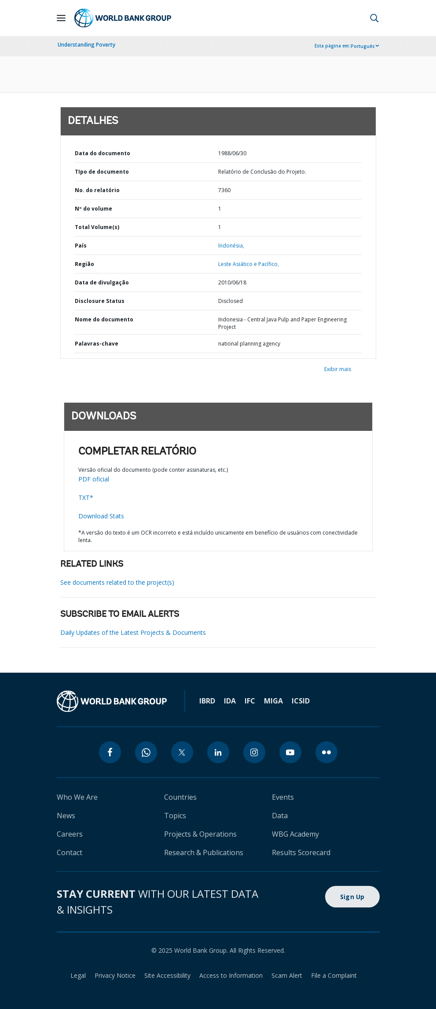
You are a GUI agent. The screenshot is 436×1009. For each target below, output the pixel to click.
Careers (70, 834)
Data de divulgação (102, 282)
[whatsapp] (146, 752)
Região (84, 264)
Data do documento (102, 153)
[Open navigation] (61, 18)
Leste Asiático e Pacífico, (248, 264)
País (81, 245)
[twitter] (182, 752)
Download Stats (101, 516)
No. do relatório (97, 190)
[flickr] (326, 752)
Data (280, 815)
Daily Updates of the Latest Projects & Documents (133, 632)
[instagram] (254, 752)
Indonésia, (231, 245)
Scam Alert (286, 975)
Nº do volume (93, 208)
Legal (78, 975)
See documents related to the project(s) (117, 582)
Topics (175, 815)
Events (283, 797)
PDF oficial (93, 479)
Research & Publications (203, 852)
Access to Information (231, 975)
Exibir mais (337, 369)
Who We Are (77, 797)
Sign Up (352, 896)
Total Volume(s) (97, 227)
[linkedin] (218, 752)
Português (363, 46)
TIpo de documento (102, 171)
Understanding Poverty (86, 44)
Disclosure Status (100, 301)
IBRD (207, 701)
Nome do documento (104, 319)
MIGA (273, 701)
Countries (180, 797)
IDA (230, 701)
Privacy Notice (115, 975)
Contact (69, 852)
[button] (374, 18)
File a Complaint (334, 975)
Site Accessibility (167, 975)
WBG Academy (295, 834)
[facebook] (110, 752)
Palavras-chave (96, 343)
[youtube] (290, 752)
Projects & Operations (200, 834)
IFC (250, 701)
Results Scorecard (301, 852)
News (66, 815)
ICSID (301, 701)
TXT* (85, 497)
